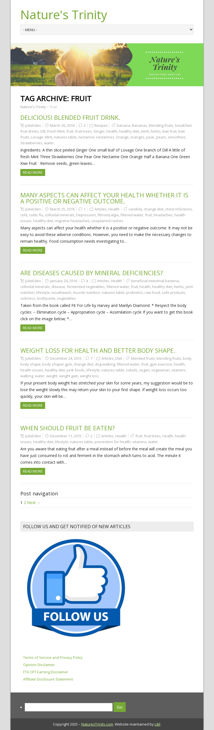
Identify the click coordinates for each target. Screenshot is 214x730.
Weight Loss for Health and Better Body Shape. (97, 350)
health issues (31, 370)
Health (114, 209)
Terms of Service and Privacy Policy (53, 657)
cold (23, 214)
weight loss (89, 375)
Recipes (101, 125)
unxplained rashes (107, 220)
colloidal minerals (59, 214)
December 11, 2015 (66, 435)
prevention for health (112, 441)
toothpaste (46, 298)
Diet (118, 358)
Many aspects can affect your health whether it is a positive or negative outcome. (104, 198)
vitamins (178, 370)
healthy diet (129, 131)
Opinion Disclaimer (39, 664)
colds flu (36, 214)
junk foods (76, 370)
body (187, 358)
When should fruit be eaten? (67, 428)
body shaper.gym (57, 364)
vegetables (66, 298)
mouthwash (61, 292)
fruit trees (83, 131)
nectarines (105, 137)
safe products (173, 292)
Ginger (99, 131)
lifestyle (43, 292)
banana (123, 125)
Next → (34, 502)
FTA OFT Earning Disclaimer (45, 671)
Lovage (37, 137)
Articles (100, 209)
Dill (42, 131)
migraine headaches (72, 220)
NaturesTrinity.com (97, 724)
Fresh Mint (56, 131)
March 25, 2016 (62, 209)
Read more (33, 172)
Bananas (139, 125)
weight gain (68, 375)
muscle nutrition (86, 292)
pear (150, 137)
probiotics (134, 292)
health (111, 131)
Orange (122, 137)
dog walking (105, 364)
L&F (157, 724)
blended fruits (143, 358)
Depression (86, 214)
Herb (145, 131)
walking (26, 375)
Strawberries (31, 142)
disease (58, 286)
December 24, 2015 (66, 358)
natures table (65, 137)
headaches (163, 214)
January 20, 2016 (63, 280)
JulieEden (33, 125)
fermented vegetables (86, 286)
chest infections (178, 209)
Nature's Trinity (63, 14)
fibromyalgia (108, 214)
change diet (154, 209)
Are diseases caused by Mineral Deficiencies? (91, 273)
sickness (27, 298)
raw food (152, 292)
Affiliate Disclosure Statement (48, 679)
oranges (137, 137)
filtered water (131, 214)
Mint (48, 137)
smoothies (177, 137)
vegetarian (160, 370)
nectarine (86, 137)
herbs (156, 131)
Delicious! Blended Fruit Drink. (70, 117)
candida (135, 209)
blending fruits (161, 125)
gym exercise (161, 364)
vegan (144, 370)
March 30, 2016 (62, 125)
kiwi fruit (169, 131)
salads (131, 370)
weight (51, 375)
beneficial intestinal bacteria (155, 280)
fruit (69, 131)
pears (161, 137)
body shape (30, 364)
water (49, 142)
